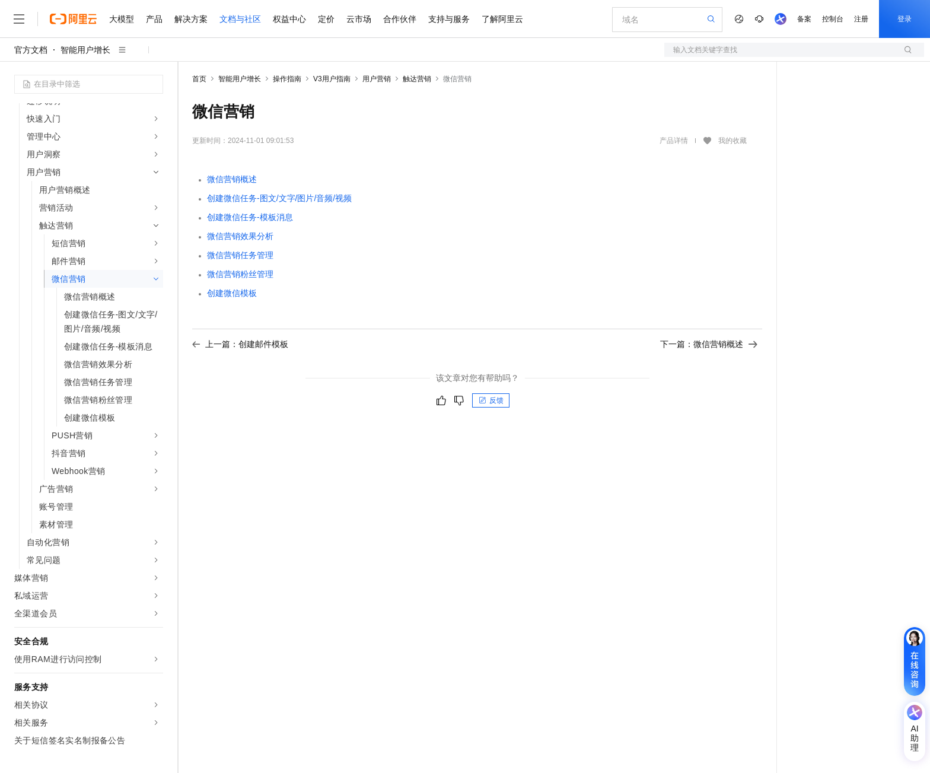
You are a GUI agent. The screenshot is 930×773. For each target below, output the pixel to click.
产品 (154, 19)
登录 (904, 19)
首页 (199, 79)
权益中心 (289, 19)
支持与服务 (449, 19)
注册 (861, 19)
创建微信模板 (232, 293)
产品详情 (674, 140)
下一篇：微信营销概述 (708, 344)
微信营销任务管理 (240, 255)
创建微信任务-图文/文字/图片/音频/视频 (279, 198)
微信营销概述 (232, 179)
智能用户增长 (85, 50)
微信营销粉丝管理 (240, 274)
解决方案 (191, 19)
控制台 (832, 19)
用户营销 (376, 79)
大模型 (121, 19)
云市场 (358, 19)
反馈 (491, 400)
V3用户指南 (332, 79)
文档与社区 (240, 19)
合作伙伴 (399, 19)
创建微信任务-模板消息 (250, 217)
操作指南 (287, 79)
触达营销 (417, 79)
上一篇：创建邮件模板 (240, 344)
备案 (804, 19)
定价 (326, 19)
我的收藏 (732, 141)
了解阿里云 (502, 19)
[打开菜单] (19, 19)
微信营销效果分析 (240, 236)
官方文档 (30, 50)
